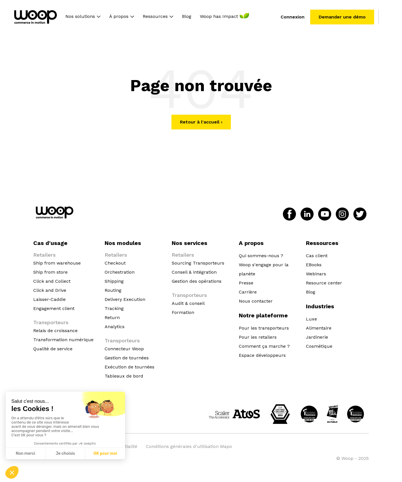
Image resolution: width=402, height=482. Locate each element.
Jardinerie (317, 337)
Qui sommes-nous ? (261, 255)
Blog (186, 16)
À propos (119, 16)
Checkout (115, 263)
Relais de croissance (55, 330)
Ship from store (50, 272)
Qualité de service (52, 348)
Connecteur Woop (124, 348)
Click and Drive (49, 290)
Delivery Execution (125, 299)
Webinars (316, 273)
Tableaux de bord (124, 376)
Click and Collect (52, 281)
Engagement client (53, 308)
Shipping (114, 281)
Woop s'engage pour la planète (264, 269)
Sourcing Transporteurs (198, 263)
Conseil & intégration (194, 272)
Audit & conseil (188, 303)
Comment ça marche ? (264, 346)
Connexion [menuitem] (292, 17)
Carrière (248, 292)
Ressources (155, 16)
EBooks (314, 264)
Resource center (324, 283)
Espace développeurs (262, 355)
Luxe (311, 319)
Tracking (114, 308)
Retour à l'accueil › (201, 122)
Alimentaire (318, 328)
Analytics (115, 326)
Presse (246, 283)
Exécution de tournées (129, 367)
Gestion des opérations (196, 281)
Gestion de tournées (127, 358)
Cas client (317, 255)
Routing (113, 290)
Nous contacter (256, 301)
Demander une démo (342, 17)
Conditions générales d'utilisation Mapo (189, 446)
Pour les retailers (258, 337)
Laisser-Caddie (49, 299)
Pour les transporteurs (264, 328)
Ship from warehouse (57, 263)
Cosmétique (319, 346)
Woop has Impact (219, 16)
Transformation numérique (63, 339)
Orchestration (119, 272)
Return (112, 317)
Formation (183, 312)
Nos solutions (80, 16)
